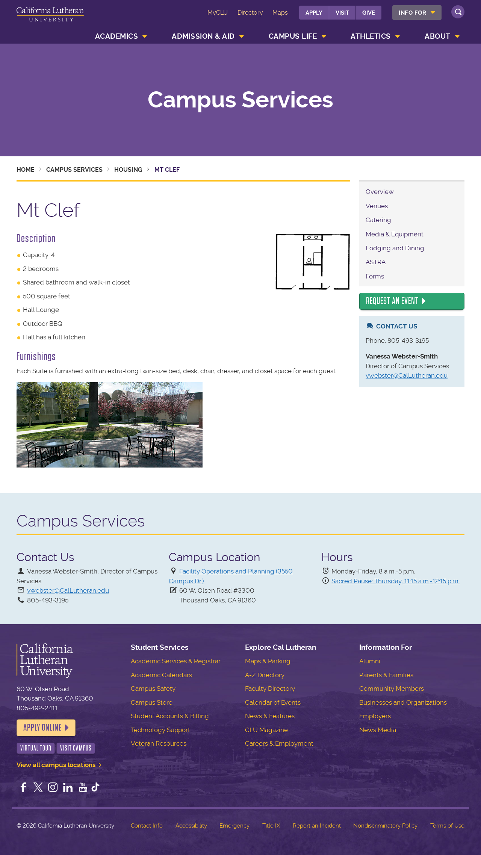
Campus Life (293, 36)
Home (26, 169)
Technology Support (160, 730)
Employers (375, 716)
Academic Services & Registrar (176, 661)
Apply (314, 12)
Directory (250, 12)
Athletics (371, 36)
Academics (116, 36)
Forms (375, 276)
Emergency (234, 825)
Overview (380, 191)
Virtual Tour (35, 748)
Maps (280, 12)
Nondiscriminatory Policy (385, 825)
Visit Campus (76, 748)
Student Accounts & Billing (170, 716)
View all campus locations (56, 765)
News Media (377, 730)
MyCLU (217, 12)
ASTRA (376, 262)
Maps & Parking (267, 661)
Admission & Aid (203, 36)
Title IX (271, 825)
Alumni (369, 661)
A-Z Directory (264, 675)
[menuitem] (417, 12)
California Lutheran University (50, 18)
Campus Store (151, 702)
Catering (378, 220)
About (438, 36)
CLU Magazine (266, 730)
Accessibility (191, 825)
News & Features (270, 716)
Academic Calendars (161, 675)
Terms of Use (447, 825)
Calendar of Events (273, 702)
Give (368, 12)
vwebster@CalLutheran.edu (407, 375)
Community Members (391, 688)
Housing (128, 169)
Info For (412, 12)
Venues (377, 206)
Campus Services (240, 100)
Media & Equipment (395, 234)
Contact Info (147, 825)
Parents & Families (386, 675)
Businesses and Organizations (403, 702)
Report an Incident (317, 825)
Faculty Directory (270, 688)
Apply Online (42, 727)
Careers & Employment (279, 743)
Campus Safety (153, 688)
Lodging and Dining (395, 248)
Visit (342, 12)
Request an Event (392, 301)
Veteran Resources (158, 743)
